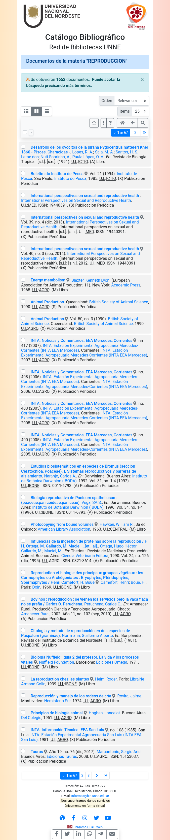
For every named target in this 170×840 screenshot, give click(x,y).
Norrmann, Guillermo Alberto (87, 635)
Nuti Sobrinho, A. (55, 156)
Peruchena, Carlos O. (102, 604)
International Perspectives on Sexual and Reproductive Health (76, 200)
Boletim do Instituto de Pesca (57, 173)
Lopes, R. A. (82, 152)
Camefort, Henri (115, 582)
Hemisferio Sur (57, 700)
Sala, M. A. (104, 152)
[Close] (142, 80)
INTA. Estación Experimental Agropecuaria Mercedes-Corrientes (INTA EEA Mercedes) (84, 353)
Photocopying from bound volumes (62, 524)
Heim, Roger (106, 679)
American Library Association (64, 529)
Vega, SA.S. (91, 502)
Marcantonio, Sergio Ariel (119, 751)
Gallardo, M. (31, 550)
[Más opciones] (104, 123)
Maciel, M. (53, 550)
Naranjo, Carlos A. (60, 476)
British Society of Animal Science (118, 302)
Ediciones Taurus (62, 756)
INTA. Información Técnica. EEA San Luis (67, 729)
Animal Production (47, 302)
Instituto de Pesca (70, 178)
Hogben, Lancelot (104, 712)
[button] (110, 123)
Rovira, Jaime (129, 696)
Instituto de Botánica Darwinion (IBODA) (68, 507)
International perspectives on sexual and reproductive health (85, 195)
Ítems (125, 111)
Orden (106, 100)
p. (120, 132)
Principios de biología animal (57, 712)
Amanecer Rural (35, 613)
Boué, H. (138, 582)
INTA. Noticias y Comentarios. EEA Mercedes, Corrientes (82, 340)
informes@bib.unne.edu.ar (90, 796)
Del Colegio (31, 717)
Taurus (37, 751)
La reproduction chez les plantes (60, 679)
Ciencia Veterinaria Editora (84, 555)
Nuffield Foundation (56, 662)
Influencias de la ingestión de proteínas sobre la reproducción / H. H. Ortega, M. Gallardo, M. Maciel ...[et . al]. (85, 543)
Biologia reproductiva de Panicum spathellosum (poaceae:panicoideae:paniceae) (68, 500)
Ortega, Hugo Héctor (118, 546)
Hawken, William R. (117, 524)
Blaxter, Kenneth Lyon (90, 280)
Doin (36, 587)
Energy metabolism (48, 280)
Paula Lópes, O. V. (88, 156)
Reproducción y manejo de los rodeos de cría (71, 696)
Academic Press (125, 285)
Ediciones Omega (111, 662)
